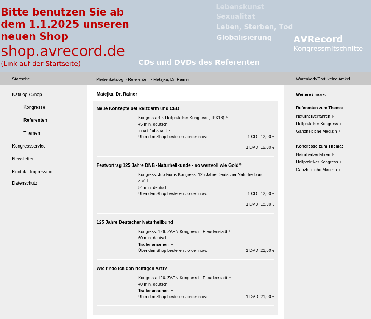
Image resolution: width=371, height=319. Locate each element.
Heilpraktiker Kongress (317, 123)
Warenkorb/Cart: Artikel (323, 79)
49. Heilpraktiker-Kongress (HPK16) (191, 117)
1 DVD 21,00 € (260, 250)
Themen (31, 133)
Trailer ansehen (155, 244)
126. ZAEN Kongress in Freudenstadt (193, 231)
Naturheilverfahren (313, 116)
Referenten (138, 79)
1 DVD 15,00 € (260, 147)
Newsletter (23, 159)
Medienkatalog (109, 79)
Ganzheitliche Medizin (316, 131)
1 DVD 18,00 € (260, 204)
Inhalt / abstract (154, 130)
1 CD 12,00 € (261, 136)
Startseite (21, 79)
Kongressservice (29, 146)
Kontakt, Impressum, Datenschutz (33, 177)
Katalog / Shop (27, 94)
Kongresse (34, 107)
